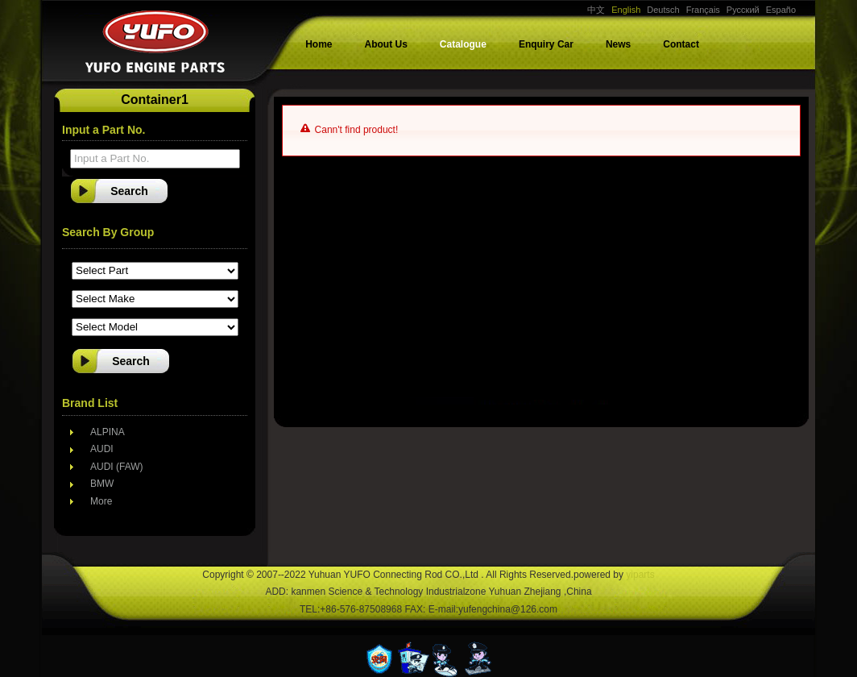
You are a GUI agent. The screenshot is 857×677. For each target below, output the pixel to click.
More (101, 501)
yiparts (640, 574)
